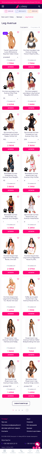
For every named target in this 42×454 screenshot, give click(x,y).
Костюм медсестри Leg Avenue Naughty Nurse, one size (10, 257)
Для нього (21, 11)
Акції (28, 419)
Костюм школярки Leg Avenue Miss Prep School (10, 93)
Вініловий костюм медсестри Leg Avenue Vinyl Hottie (31, 175)
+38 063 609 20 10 (32, 443)
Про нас (4, 422)
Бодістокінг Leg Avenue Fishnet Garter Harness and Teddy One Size (11, 340)
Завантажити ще (21, 403)
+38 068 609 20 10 (9, 443)
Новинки (30, 422)
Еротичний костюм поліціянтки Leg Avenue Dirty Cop (31, 134)
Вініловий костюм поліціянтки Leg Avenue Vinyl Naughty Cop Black (11, 175)
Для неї (9, 11)
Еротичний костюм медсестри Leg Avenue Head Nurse (31, 216)
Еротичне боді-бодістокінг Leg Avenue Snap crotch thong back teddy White (10, 381)
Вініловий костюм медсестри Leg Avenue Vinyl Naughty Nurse (11, 217)
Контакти (5, 431)
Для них (32, 11)
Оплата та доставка (33, 431)
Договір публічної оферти (11, 428)
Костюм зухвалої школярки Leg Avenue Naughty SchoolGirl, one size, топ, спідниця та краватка (31, 93)
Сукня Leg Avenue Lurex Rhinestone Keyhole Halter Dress (10, 52)
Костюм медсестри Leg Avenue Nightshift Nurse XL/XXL (31, 257)
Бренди (19, 17)
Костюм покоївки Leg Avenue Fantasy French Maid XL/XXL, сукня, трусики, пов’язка (31, 52)
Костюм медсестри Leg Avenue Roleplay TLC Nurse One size (10, 299)
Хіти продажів (32, 425)
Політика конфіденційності (11, 425)
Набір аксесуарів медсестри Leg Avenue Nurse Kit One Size (31, 299)
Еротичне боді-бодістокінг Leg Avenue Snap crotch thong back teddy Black (31, 381)
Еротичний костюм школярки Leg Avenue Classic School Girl (10, 134)
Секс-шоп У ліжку (7, 17)
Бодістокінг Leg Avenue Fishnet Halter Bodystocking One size (31, 340)
